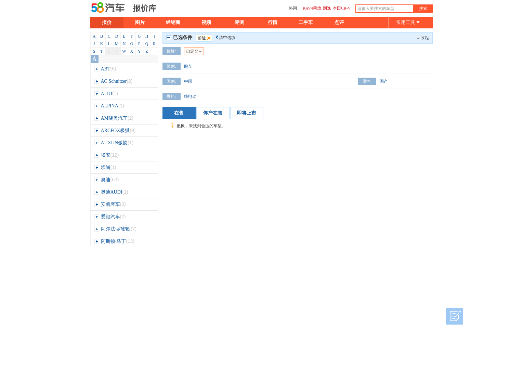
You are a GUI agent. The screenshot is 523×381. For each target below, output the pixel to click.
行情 (272, 22)
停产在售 (212, 113)
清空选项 (227, 37)
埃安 (106, 155)
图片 (140, 22)
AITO (106, 93)
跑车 (188, 66)
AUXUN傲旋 (114, 143)
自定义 (194, 51)
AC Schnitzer (113, 81)
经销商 (173, 22)
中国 (188, 81)
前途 (205, 38)
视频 (206, 22)
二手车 (306, 22)
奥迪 (106, 180)
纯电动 (190, 96)
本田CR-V (342, 8)
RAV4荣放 (312, 8)
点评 (339, 22)
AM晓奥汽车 (114, 118)
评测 (239, 22)
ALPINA (109, 106)
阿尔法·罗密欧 (115, 229)
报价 (107, 22)
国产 (384, 81)
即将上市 (246, 113)
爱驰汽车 (110, 217)
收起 (425, 37)
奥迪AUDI (111, 192)
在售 (179, 113)
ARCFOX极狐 (115, 130)
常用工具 (408, 22)
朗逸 (327, 8)
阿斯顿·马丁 (114, 241)
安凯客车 (110, 204)
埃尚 (105, 167)
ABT (105, 69)
